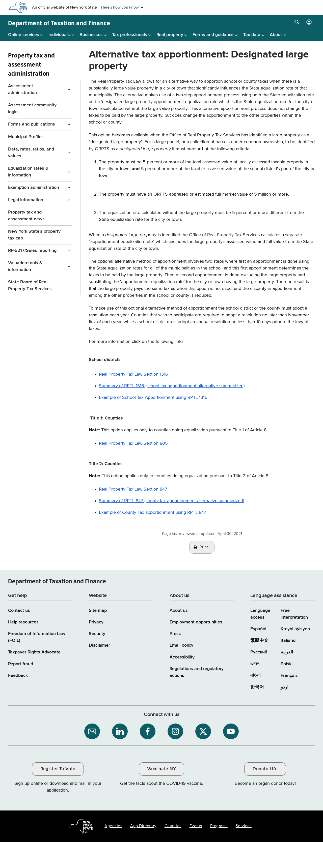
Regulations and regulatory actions (197, 672)
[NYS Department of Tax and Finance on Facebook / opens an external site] (147, 731)
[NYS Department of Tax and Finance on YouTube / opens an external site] (231, 731)
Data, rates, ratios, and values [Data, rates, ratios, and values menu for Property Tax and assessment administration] (31, 152)
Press (175, 634)
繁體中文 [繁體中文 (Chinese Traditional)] (259, 640)
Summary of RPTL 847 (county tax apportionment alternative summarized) (171, 501)
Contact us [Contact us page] (19, 610)
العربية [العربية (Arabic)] (287, 652)
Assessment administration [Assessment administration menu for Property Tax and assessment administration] (22, 89)
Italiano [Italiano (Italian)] (288, 640)
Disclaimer (99, 645)
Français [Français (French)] (289, 675)
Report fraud (20, 664)
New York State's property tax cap (34, 234)
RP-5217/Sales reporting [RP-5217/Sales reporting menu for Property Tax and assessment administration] (32, 250)
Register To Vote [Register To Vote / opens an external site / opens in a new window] (57, 769)
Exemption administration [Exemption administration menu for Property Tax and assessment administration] (33, 187)
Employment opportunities (196, 622)
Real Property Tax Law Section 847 (133, 489)
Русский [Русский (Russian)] (258, 652)
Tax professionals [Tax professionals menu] (129, 35)
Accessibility (182, 657)
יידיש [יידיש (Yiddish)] (254, 664)
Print (204, 547)
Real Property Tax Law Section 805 (133, 443)
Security (97, 634)
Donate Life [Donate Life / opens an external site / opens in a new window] (265, 769)
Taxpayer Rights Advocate (34, 652)
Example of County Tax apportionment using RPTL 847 (152, 512)
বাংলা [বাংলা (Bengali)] (255, 675)
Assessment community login (32, 108)
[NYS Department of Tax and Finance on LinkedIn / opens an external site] (120, 731)
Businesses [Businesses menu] (91, 35)
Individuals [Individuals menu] (59, 35)
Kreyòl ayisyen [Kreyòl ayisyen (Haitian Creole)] (295, 629)
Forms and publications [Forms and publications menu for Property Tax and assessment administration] (31, 124)
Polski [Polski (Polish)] (286, 664)
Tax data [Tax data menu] (251, 35)
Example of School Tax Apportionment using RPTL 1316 (153, 397)
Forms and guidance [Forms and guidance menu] (213, 35)
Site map (98, 610)
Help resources (23, 622)
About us (179, 610)
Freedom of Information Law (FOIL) (36, 637)
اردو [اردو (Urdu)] (284, 687)
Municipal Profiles (26, 137)
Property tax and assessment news (26, 215)
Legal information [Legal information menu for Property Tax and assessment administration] (25, 200)
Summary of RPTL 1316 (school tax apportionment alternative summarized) (172, 386)
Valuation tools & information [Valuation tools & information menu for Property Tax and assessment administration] (25, 266)
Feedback (18, 675)
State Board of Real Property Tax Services (30, 285)
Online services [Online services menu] (23, 35)
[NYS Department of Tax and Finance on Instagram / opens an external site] (175, 731)
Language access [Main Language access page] (260, 614)
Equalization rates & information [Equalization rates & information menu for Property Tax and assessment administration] (28, 171)
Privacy (96, 622)
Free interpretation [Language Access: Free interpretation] (294, 614)
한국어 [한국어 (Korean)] (257, 687)
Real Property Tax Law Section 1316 (133, 374)
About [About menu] (276, 35)
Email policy (181, 645)
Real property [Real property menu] (169, 35)
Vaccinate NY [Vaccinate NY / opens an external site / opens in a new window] (161, 769)
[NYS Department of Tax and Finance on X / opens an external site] (203, 731)
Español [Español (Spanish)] (258, 629)
